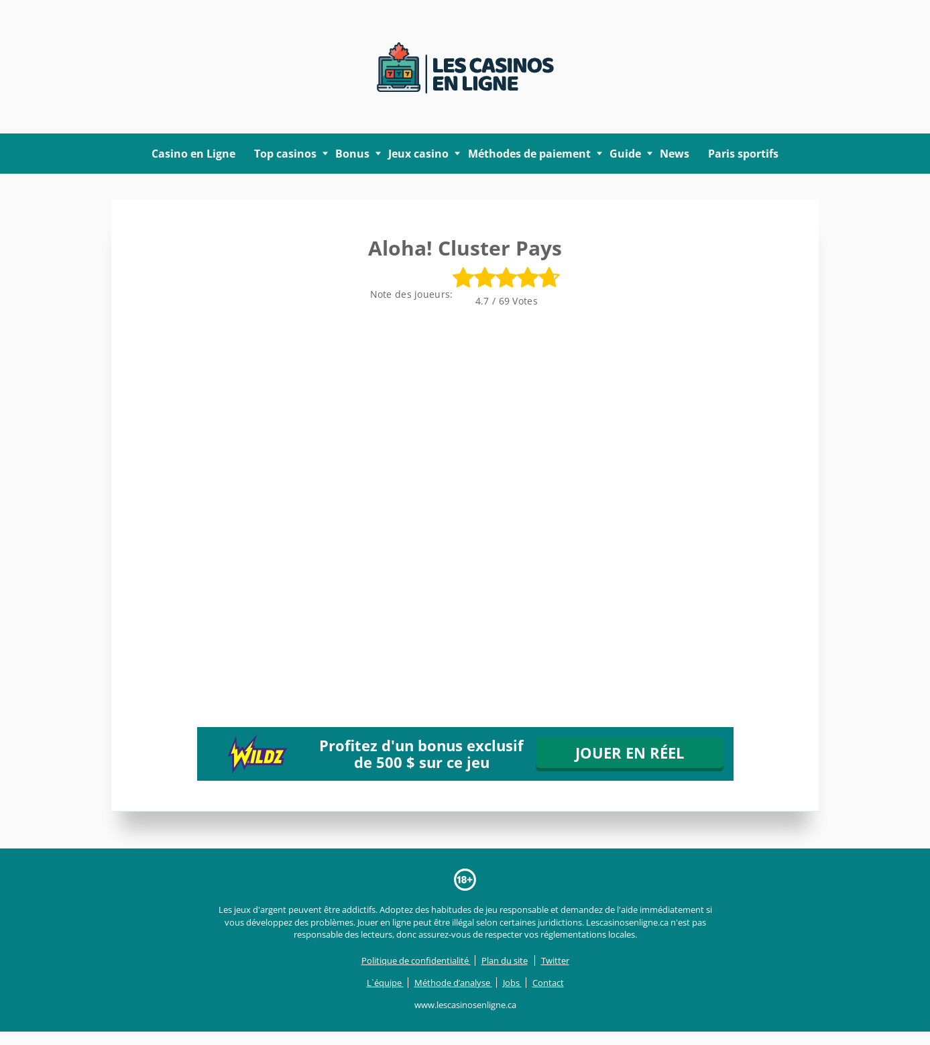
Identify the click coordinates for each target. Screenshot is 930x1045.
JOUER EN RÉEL (629, 752)
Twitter (555, 960)
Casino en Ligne (193, 153)
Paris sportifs (743, 153)
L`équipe (385, 983)
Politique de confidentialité (416, 960)
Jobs (512, 983)
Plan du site (504, 960)
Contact (548, 983)
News (674, 153)
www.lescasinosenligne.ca (465, 1005)
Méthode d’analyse (453, 983)
